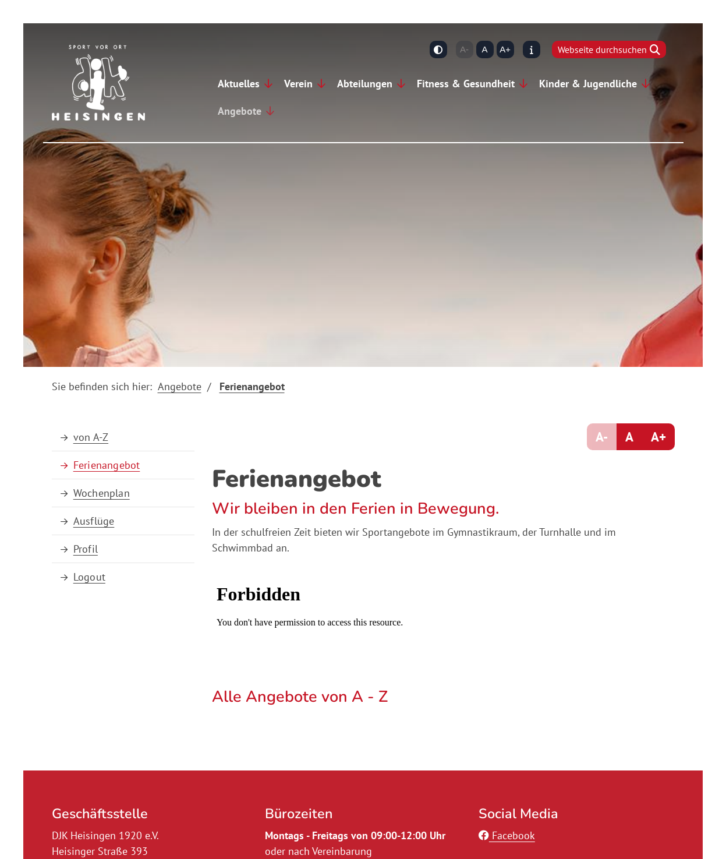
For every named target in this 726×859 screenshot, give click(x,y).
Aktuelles (239, 83)
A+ (505, 49)
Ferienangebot (252, 386)
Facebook (507, 835)
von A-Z (90, 437)
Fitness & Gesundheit (466, 83)
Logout (89, 577)
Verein (298, 83)
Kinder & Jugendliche (588, 83)
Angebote (239, 111)
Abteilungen (364, 83)
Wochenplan (101, 493)
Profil (85, 549)
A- (464, 49)
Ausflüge (94, 521)
